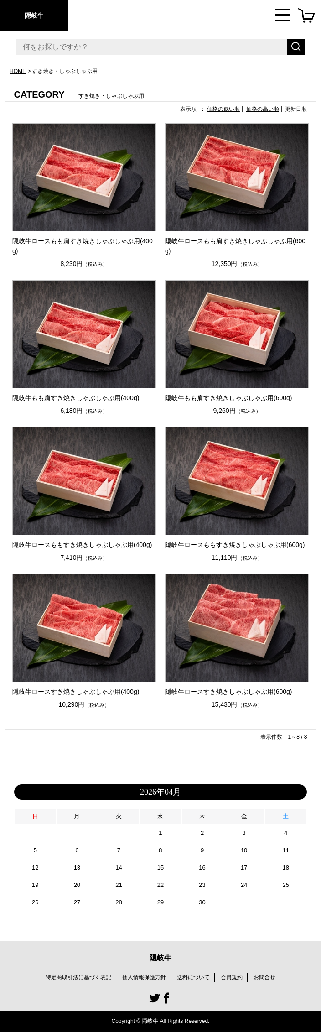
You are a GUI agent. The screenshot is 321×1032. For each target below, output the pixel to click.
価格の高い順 (262, 109)
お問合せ (264, 977)
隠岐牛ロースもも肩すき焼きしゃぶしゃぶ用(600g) (235, 246)
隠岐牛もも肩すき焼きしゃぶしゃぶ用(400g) (75, 397)
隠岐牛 (34, 15)
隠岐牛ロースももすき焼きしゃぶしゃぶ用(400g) (82, 544)
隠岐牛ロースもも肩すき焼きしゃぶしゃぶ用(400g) (82, 246)
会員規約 (232, 977)
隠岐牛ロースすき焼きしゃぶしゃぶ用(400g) (75, 691)
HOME (18, 71)
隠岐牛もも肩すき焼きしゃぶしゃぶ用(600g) (228, 397)
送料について (193, 977)
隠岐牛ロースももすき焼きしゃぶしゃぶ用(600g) (235, 544)
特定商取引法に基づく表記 (78, 977)
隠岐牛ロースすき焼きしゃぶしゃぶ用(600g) (228, 691)
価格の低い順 (223, 109)
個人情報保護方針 (144, 977)
